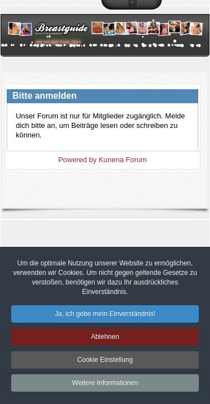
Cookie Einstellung (105, 362)
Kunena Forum (123, 159)
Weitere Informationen (105, 385)
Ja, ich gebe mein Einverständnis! (105, 316)
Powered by (77, 159)
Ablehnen (105, 339)
